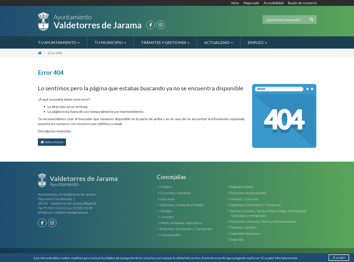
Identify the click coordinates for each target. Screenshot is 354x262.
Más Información (286, 258)
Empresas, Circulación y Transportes (186, 229)
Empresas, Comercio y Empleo (182, 205)
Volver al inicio (52, 142)
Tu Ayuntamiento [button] (59, 42)
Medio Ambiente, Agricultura (181, 223)
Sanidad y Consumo (244, 199)
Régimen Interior (242, 187)
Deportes (237, 239)
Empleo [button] (257, 42)
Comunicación (171, 235)
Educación (168, 199)
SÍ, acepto (339, 257)
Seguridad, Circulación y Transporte (255, 205)
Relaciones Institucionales (248, 193)
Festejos (166, 211)
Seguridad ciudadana (245, 233)
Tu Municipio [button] (110, 42)
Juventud (167, 217)
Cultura (166, 187)
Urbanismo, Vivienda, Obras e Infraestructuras (263, 221)
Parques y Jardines (243, 227)
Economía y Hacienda (176, 193)
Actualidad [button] (218, 42)
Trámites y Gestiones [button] (165, 42)
